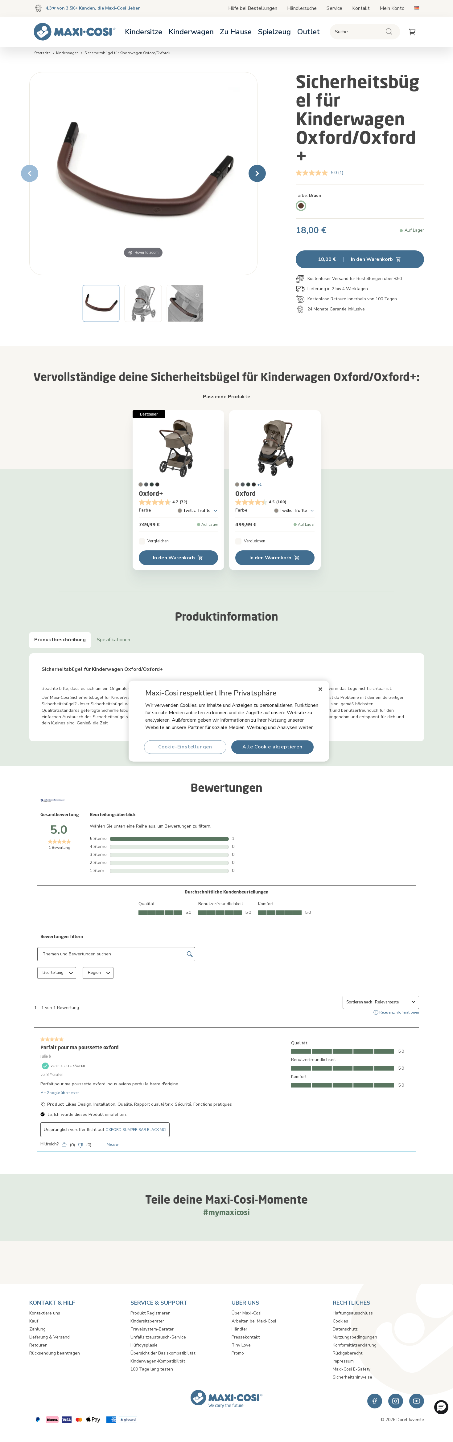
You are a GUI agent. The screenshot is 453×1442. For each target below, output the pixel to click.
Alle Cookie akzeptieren (272, 746)
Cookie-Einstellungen (185, 746)
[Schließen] (320, 689)
